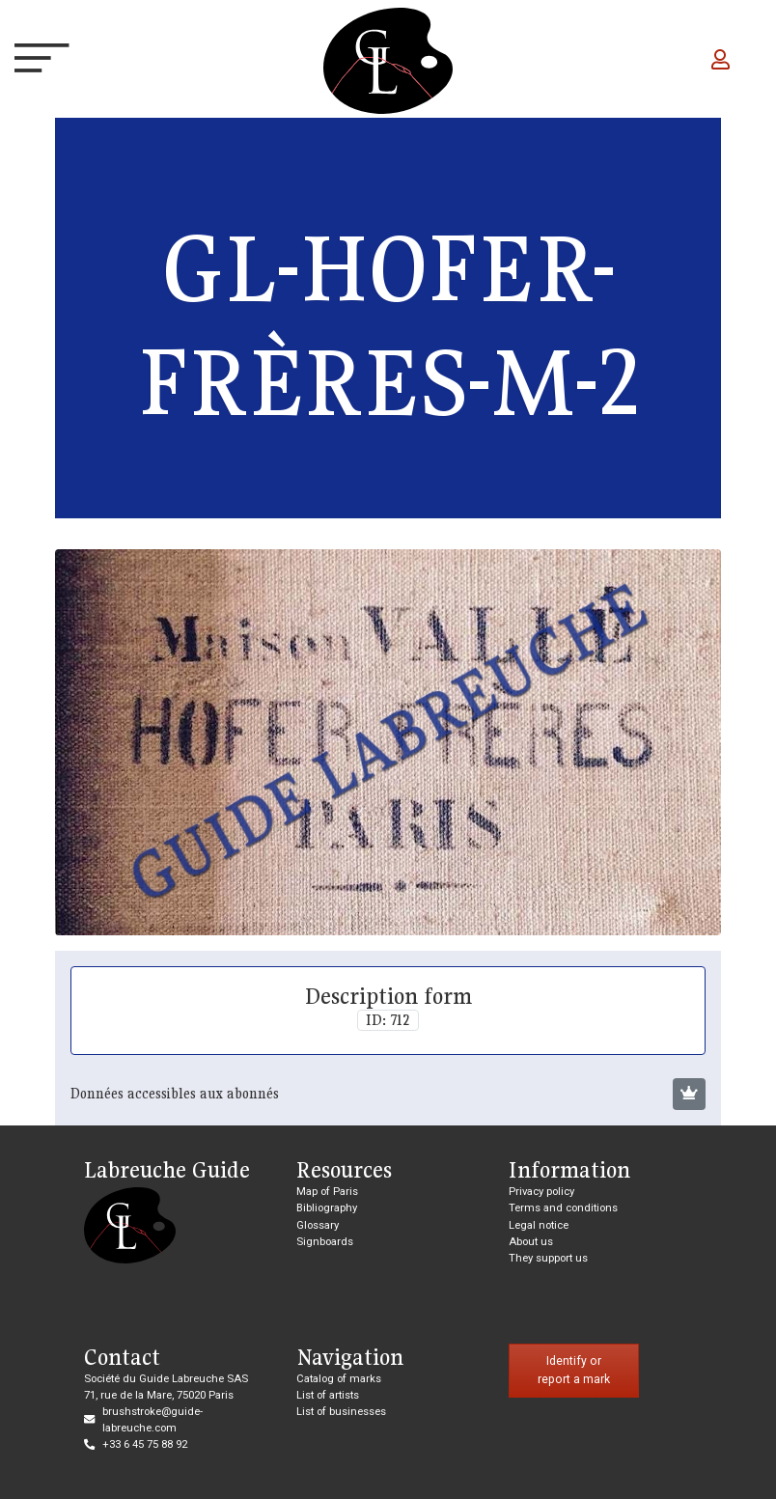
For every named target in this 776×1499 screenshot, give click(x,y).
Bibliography (326, 1207)
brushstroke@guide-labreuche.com (152, 1419)
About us (531, 1241)
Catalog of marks (338, 1378)
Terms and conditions (563, 1207)
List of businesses (341, 1411)
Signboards (324, 1241)
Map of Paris (327, 1191)
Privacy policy (541, 1191)
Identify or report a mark (574, 1370)
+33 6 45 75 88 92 (144, 1444)
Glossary (317, 1225)
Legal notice (538, 1225)
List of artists (327, 1395)
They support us (548, 1257)
